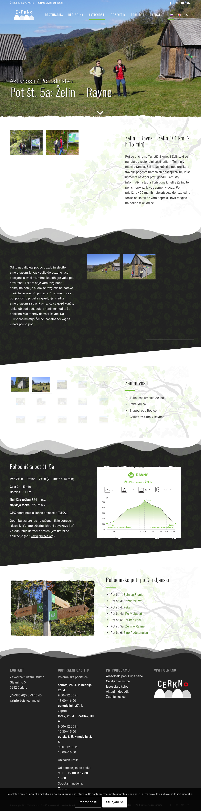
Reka (126, 607)
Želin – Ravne (134, 626)
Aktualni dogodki (117, 691)
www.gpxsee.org (42, 536)
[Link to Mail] (188, 3)
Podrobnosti (88, 802)
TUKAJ (63, 513)
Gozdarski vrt (132, 601)
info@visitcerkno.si (26, 701)
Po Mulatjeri (133, 614)
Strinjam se (115, 802)
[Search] (187, 15)
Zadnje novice (115, 697)
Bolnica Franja (133, 595)
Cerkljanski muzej (118, 681)
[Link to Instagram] (176, 3)
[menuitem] (54, 15)
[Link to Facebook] (170, 3)
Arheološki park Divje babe (124, 676)
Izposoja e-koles (117, 686)
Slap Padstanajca (135, 633)
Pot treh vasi (132, 620)
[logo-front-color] (27, 15)
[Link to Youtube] (182, 3)
